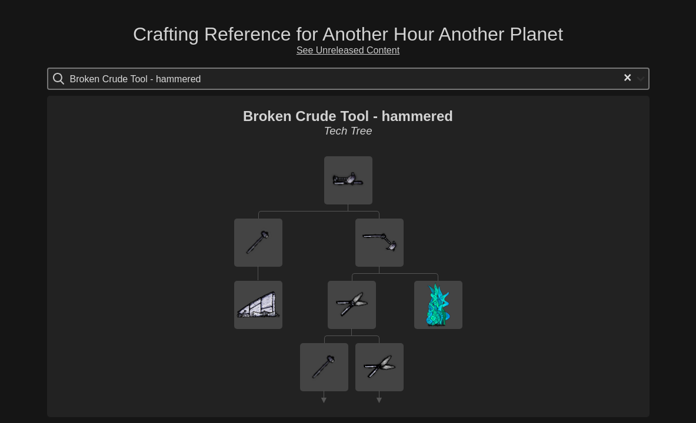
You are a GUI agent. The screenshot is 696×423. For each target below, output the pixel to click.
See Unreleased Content (348, 50)
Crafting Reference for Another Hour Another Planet (348, 34)
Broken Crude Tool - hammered (348, 116)
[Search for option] (119, 79)
